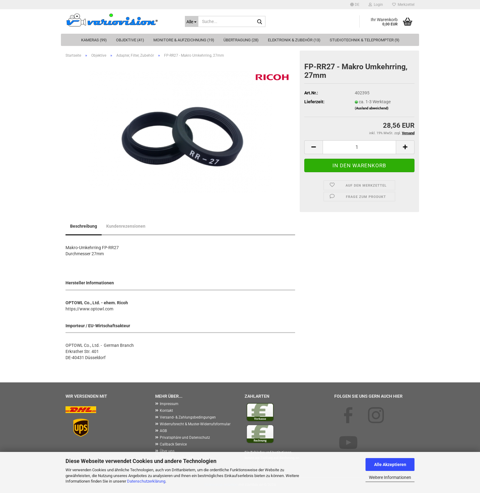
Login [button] (376, 4)
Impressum (169, 404)
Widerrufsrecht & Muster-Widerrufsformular (195, 424)
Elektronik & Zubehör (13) (294, 40)
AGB (163, 431)
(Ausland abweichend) (371, 108)
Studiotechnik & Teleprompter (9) (364, 40)
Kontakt (166, 410)
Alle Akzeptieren (390, 464)
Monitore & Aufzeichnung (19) (183, 40)
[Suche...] (191, 21)
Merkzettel (403, 4)
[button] (355, 4)
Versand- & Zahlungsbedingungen (188, 417)
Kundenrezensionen (125, 226)
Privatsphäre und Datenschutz (185, 437)
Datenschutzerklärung (146, 481)
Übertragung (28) (241, 40)
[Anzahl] (359, 147)
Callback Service (173, 444)
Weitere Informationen (390, 477)
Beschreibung (83, 226)
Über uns (167, 451)
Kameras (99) (94, 40)
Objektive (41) (130, 40)
